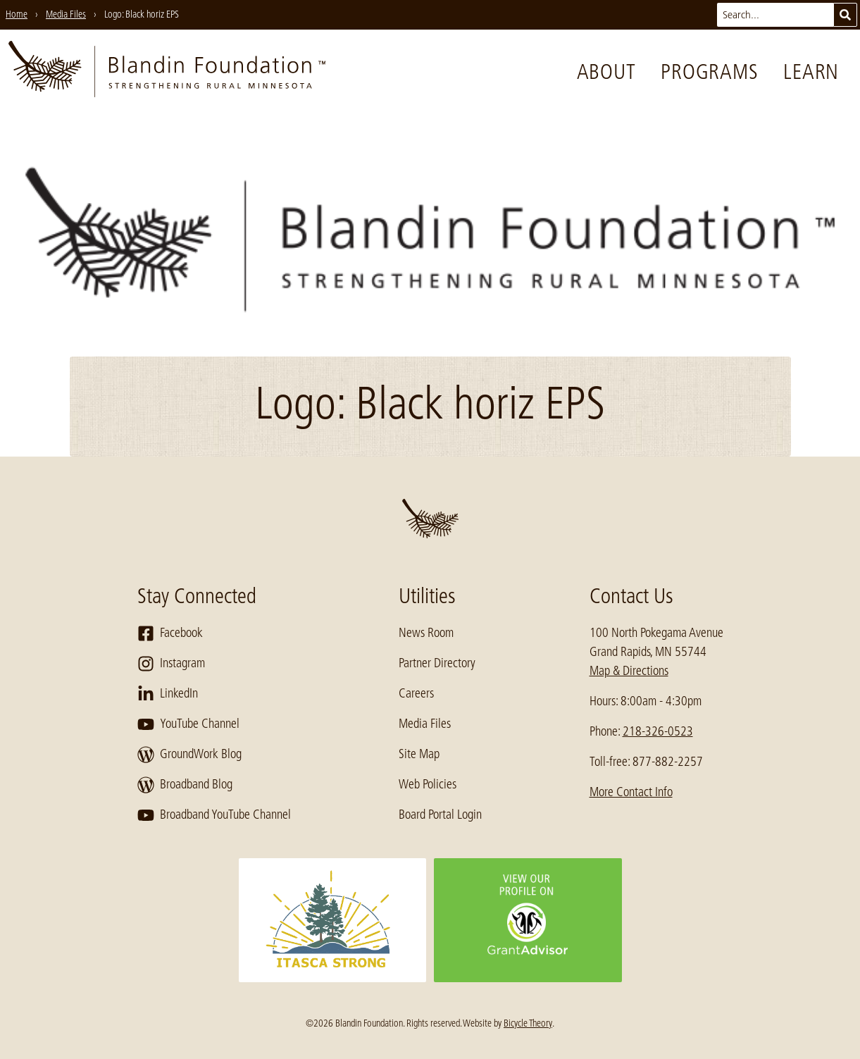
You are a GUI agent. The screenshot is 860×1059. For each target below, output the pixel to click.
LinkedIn (167, 694)
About (606, 72)
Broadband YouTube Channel (214, 815)
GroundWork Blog (189, 754)
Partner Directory (437, 663)
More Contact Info (631, 792)
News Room (426, 632)
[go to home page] (166, 72)
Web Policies (427, 784)
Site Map (419, 754)
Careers (416, 693)
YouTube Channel (188, 724)
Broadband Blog (184, 784)
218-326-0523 (658, 731)
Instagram (171, 663)
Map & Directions (629, 671)
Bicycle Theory (528, 1023)
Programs (709, 72)
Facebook (170, 633)
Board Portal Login (440, 814)
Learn (811, 72)
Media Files (425, 723)
